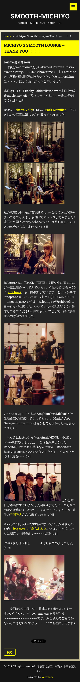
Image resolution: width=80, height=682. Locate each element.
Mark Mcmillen (55, 110)
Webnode (47, 677)
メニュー (73, 6)
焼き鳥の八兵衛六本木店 (29, 529)
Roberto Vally (23, 110)
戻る (10, 652)
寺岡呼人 (16, 514)
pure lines (14, 292)
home (7, 36)
